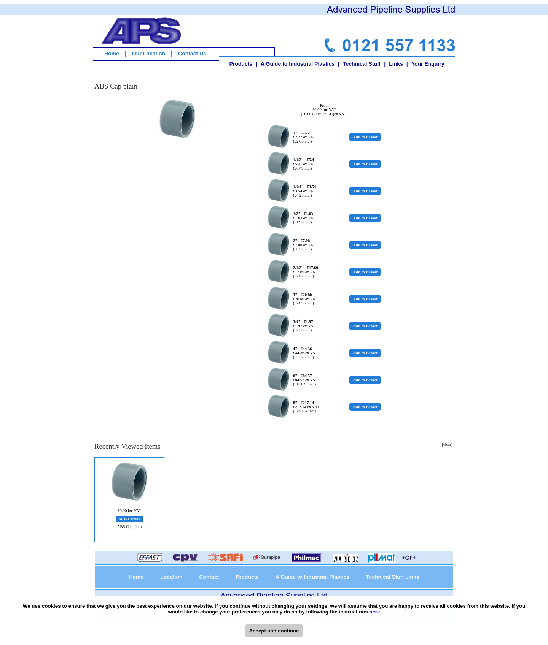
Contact (209, 577)
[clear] (447, 444)
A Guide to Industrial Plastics (298, 64)
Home (111, 54)
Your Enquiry (427, 64)
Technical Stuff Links (392, 577)
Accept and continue (274, 631)
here (374, 612)
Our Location (148, 54)
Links (396, 64)
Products (240, 64)
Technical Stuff (362, 64)
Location (171, 577)
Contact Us (192, 54)
